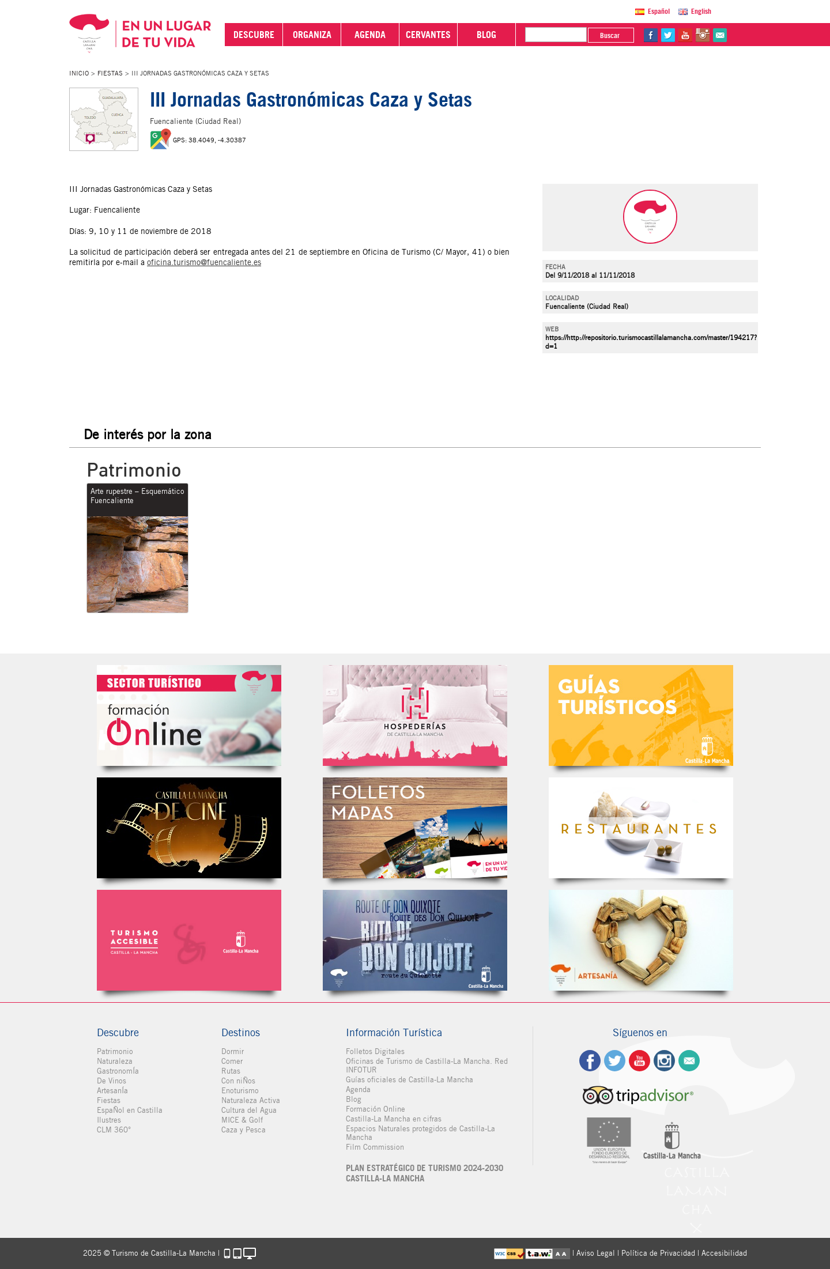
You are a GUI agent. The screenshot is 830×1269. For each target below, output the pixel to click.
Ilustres (109, 1120)
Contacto (689, 1060)
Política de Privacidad (658, 1253)
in (703, 35)
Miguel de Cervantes (415, 940)
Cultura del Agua (249, 1110)
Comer (232, 1061)
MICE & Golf (242, 1120)
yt (685, 35)
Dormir (232, 1051)
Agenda (358, 1089)
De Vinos (111, 1081)
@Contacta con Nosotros (720, 35)
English (701, 11)
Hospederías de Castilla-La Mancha (415, 715)
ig (664, 1060)
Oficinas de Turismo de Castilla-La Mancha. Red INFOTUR (427, 1065)
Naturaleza (115, 1061)
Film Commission (375, 1147)
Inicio (79, 73)
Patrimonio (115, 1051)
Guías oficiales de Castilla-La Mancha (409, 1079)
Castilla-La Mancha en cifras (394, 1119)
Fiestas (110, 73)
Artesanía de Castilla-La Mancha (641, 940)
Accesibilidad (724, 1253)
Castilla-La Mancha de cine (189, 827)
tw (668, 35)
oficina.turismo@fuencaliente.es (204, 262)
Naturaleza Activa (250, 1100)
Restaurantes (641, 827)
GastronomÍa (118, 1071)
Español (659, 11)
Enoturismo (240, 1090)
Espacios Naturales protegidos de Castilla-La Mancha (420, 1133)
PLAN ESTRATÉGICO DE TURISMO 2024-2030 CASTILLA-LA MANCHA (424, 1173)
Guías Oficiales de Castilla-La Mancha (641, 715)
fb (651, 35)
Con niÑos (238, 1081)
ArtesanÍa (112, 1090)
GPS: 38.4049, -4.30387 (209, 140)
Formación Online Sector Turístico (189, 715)
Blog (353, 1099)
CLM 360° (114, 1130)
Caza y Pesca (243, 1130)
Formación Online (375, 1109)
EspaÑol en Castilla (130, 1110)
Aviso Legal (595, 1253)
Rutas (230, 1071)
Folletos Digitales (415, 827)
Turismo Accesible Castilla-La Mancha (189, 940)
